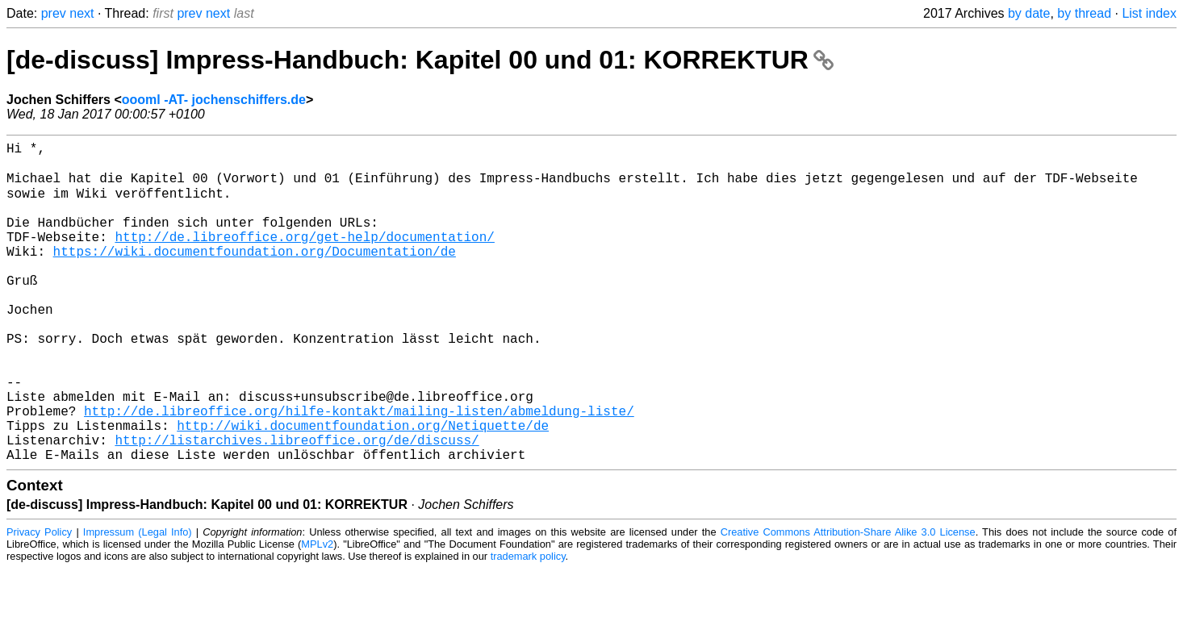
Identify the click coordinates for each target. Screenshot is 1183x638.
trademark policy (528, 625)
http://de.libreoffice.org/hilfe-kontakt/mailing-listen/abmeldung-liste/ (359, 470)
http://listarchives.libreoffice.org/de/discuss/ (297, 506)
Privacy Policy (39, 601)
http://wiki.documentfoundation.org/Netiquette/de (363, 488)
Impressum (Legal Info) (137, 601)
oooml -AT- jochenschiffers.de (214, 99)
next (81, 13)
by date (1029, 13)
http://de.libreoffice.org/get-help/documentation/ (304, 257)
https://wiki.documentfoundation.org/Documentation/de (254, 275)
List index (1149, 13)
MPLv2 (317, 613)
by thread (1084, 13)
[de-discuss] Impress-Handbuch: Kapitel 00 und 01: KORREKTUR (420, 59)
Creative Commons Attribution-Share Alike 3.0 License (848, 601)
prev (53, 13)
